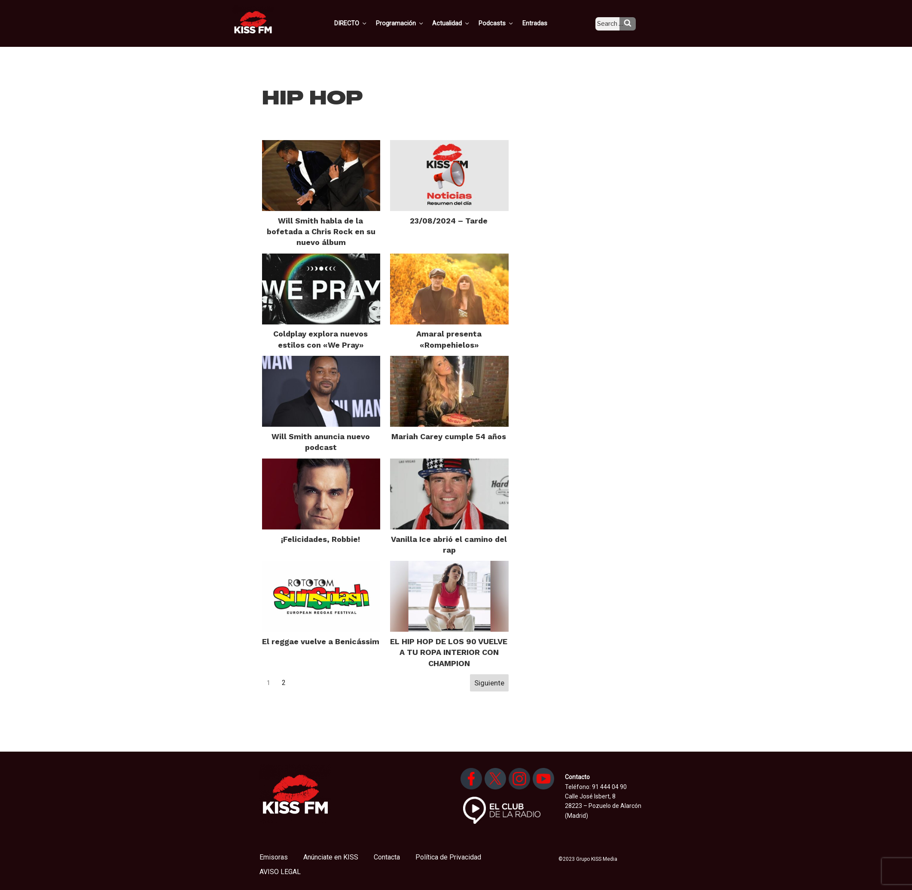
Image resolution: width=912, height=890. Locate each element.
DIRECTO (364, 22)
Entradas (541, 22)
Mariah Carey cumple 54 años (448, 436)
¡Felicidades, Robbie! (320, 539)
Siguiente (489, 683)
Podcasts (505, 22)
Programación (411, 22)
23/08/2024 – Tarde (449, 220)
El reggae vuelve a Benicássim (320, 641)
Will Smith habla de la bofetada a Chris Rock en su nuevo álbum (321, 231)
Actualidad (461, 22)
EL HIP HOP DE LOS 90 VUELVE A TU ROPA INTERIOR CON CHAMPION (448, 652)
